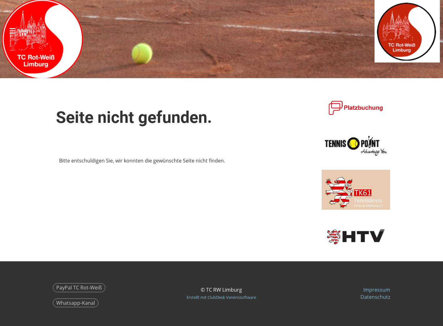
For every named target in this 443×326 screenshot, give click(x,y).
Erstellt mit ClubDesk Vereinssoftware (221, 297)
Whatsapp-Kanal (75, 302)
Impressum (376, 289)
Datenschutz (375, 296)
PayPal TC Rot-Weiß (79, 287)
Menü (21, 31)
